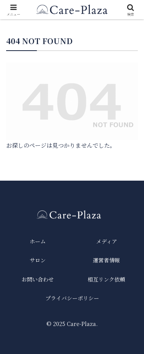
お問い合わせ (38, 279)
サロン (38, 260)
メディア (106, 241)
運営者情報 (106, 260)
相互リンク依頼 (106, 279)
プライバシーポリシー (72, 298)
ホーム (38, 241)
